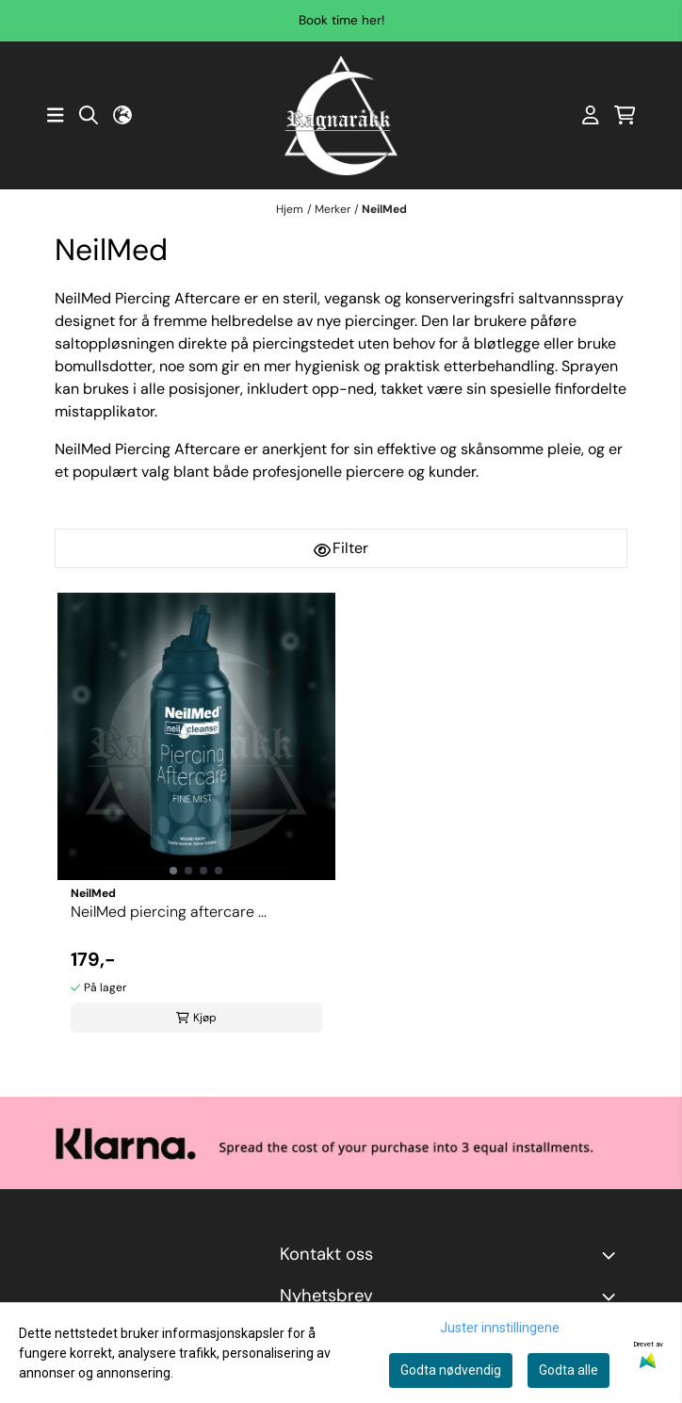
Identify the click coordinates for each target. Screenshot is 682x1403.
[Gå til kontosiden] (591, 115)
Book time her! (341, 20)
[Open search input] (88, 115)
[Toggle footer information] (612, 1255)
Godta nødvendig (450, 1370)
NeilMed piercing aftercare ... (169, 912)
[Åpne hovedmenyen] (56, 115)
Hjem (289, 209)
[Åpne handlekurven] (625, 115)
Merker (332, 209)
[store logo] (341, 115)
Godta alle (568, 1370)
